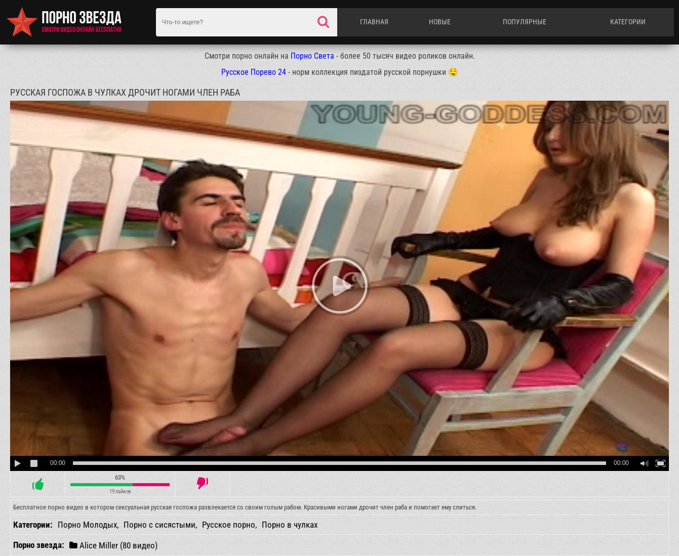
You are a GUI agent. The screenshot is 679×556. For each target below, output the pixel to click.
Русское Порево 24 (253, 72)
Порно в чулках (289, 525)
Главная (374, 22)
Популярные (524, 22)
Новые (440, 22)
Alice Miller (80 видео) (113, 545)
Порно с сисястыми (159, 525)
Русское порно (228, 525)
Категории (628, 22)
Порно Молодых (87, 525)
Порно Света (312, 56)
